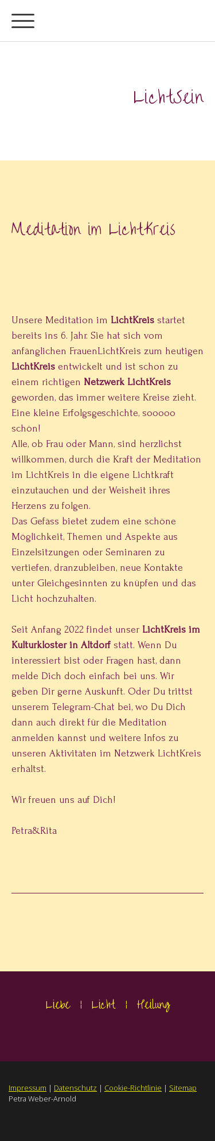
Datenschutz (75, 1088)
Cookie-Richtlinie (133, 1088)
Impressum (27, 1088)
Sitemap (183, 1088)
